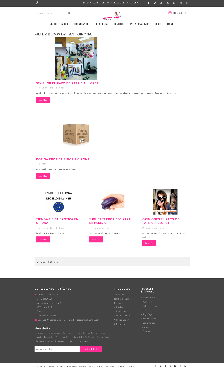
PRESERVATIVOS (139, 24)
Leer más (43, 100)
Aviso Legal (147, 301)
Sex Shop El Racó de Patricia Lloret (67, 83)
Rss (161, 3)
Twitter (155, 3)
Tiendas (146, 331)
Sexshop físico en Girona (54, 87)
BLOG (158, 24)
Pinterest (181, 3)
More (170, 24)
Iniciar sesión (122, 319)
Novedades (121, 311)
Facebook (148, 3)
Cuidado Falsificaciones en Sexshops (122, 298)
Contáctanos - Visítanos (53, 288)
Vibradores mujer (103, 228)
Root (44, 163)
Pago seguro (148, 314)
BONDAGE (119, 24)
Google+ (174, 3)
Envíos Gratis (148, 297)
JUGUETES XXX (59, 24)
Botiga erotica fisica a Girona (63, 159)
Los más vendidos (124, 315)
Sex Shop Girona (150, 318)
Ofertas (119, 307)
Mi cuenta (121, 324)
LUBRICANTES (82, 24)
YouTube (168, 3)
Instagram (187, 3)
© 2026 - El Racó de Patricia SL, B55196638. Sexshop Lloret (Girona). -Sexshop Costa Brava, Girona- (85, 366)
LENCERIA (102, 24)
